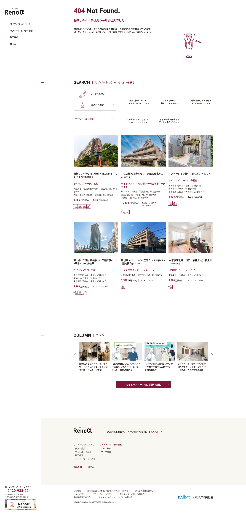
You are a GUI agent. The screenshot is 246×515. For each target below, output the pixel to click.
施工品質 (79, 455)
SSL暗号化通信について (145, 491)
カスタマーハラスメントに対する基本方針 (116, 497)
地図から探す (97, 105)
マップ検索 (106, 452)
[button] (75, 355)
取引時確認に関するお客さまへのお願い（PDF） (108, 491)
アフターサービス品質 (85, 459)
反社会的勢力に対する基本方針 (133, 494)
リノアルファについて (20, 24)
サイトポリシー (80, 494)
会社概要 (77, 491)
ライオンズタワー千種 (85, 270)
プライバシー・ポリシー (103, 494)
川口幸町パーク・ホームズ (181, 270)
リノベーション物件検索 (21, 31)
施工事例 (14, 37)
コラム (13, 44)
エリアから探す (98, 94)
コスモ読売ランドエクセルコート (137, 270)
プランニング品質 (83, 452)
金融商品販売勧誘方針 (83, 497)
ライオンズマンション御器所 (182, 180)
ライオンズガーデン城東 (86, 183)
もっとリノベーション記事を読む (143, 384)
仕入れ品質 (80, 448)
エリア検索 (106, 448)
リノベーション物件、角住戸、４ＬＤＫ (189, 173)
